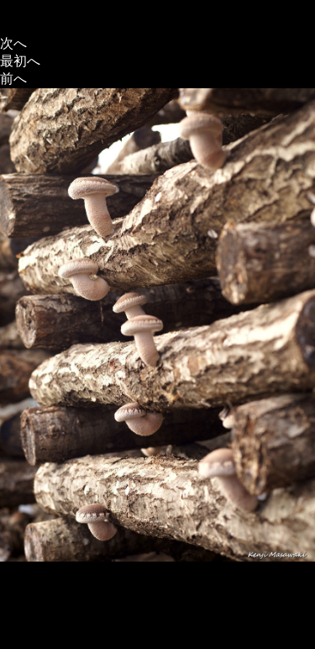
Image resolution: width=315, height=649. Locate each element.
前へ (13, 78)
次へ (13, 43)
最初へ (20, 61)
